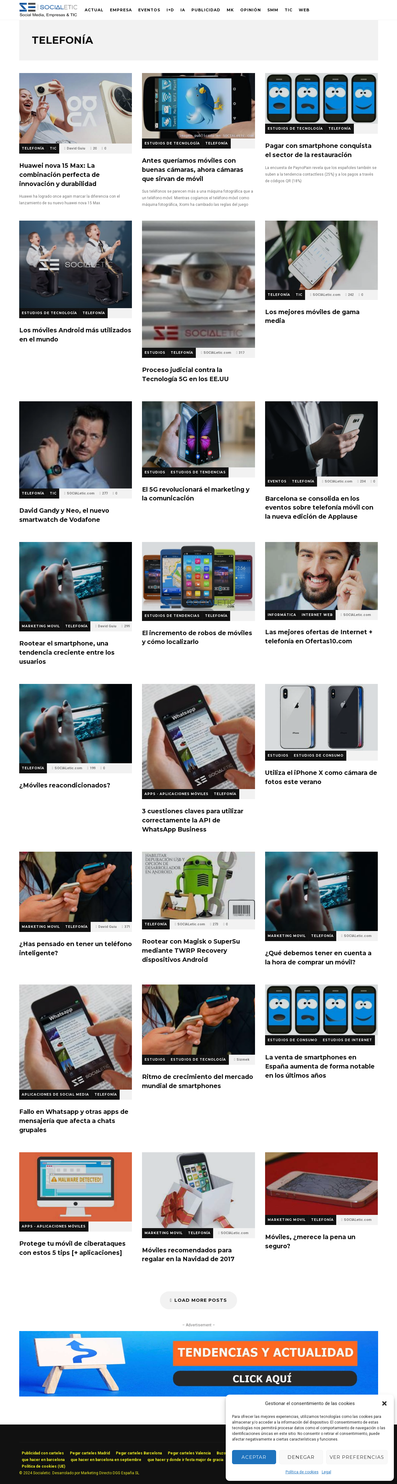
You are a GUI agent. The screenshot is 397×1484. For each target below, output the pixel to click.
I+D (170, 10)
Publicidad (205, 10)
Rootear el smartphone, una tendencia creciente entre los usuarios (75, 581)
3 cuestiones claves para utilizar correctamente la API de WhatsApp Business (198, 736)
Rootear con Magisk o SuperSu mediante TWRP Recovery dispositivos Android (198, 885)
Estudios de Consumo (318, 755)
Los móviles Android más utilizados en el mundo (75, 264)
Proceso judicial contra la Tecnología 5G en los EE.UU (198, 284)
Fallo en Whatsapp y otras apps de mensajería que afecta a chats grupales (75, 1037)
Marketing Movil (41, 626)
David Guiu (76, 148)
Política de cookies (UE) (43, 1466)
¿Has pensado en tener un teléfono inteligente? (75, 887)
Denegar (301, 1457)
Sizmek (242, 1060)
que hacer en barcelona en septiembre (106, 1460)
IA (182, 10)
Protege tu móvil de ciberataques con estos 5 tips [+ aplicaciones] (75, 1187)
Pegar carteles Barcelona (139, 1453)
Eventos (149, 10)
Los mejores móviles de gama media (321, 255)
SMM (272, 10)
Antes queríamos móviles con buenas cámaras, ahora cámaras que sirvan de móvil (198, 105)
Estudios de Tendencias (198, 472)
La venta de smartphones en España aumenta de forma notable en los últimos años (321, 1010)
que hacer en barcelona (43, 1460)
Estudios (155, 353)
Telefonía (33, 148)
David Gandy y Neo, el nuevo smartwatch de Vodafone (75, 444)
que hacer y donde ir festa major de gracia (185, 1460)
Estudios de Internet (347, 1040)
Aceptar (253, 1457)
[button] (384, 1403)
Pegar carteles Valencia (189, 1453)
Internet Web (317, 615)
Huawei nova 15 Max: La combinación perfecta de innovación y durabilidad (75, 108)
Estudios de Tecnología (172, 143)
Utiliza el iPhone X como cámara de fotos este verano (321, 717)
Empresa (121, 10)
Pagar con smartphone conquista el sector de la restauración (321, 98)
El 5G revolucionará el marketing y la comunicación (198, 434)
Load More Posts (198, 1300)
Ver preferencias (357, 1457)
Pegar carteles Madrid (90, 1453)
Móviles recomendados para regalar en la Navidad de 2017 (198, 1190)
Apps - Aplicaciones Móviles (176, 794)
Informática (282, 615)
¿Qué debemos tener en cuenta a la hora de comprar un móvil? (321, 891)
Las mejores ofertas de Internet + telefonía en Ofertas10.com (321, 576)
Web (304, 10)
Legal (326, 1472)
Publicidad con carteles (43, 1453)
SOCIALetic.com (217, 353)
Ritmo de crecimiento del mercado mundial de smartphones (198, 1020)
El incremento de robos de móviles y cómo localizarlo (198, 576)
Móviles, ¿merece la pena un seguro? (321, 1183)
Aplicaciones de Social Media (55, 1094)
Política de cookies (302, 1472)
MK (230, 10)
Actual (94, 10)
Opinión (250, 10)
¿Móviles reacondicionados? (75, 723)
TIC (288, 10)
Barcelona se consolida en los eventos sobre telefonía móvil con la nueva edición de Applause (321, 439)
